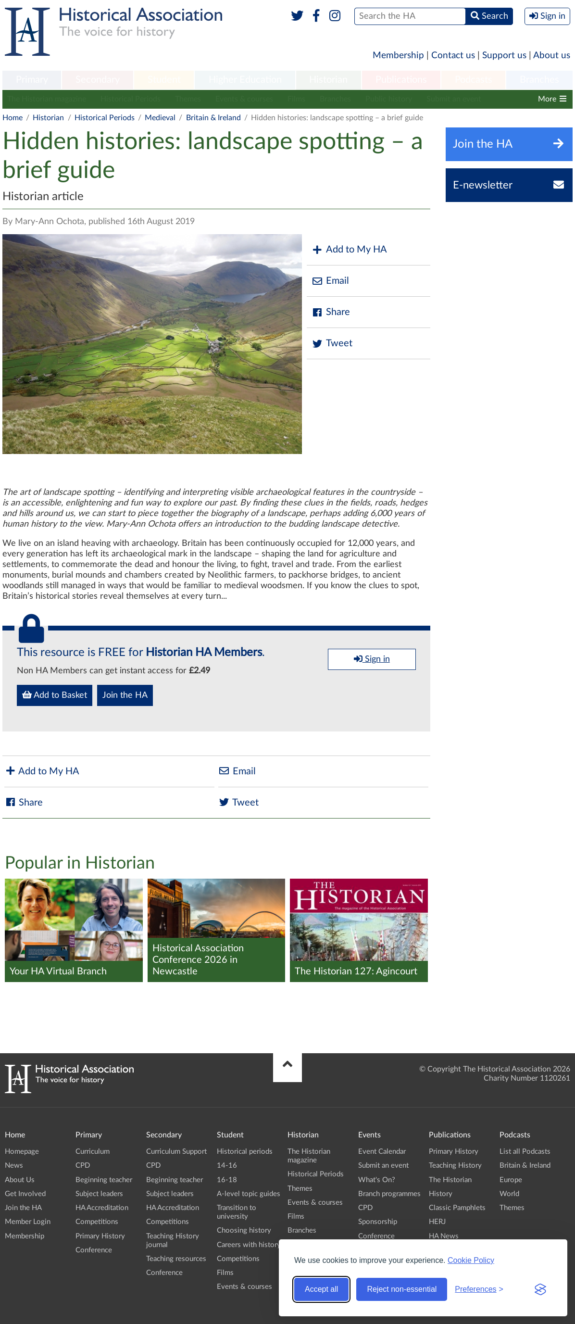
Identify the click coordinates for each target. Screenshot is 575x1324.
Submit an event (453, 99)
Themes (188, 99)
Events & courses (244, 99)
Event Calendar (382, 1151)
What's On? (376, 1180)
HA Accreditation (101, 1207)
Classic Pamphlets (457, 1207)
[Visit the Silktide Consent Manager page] (540, 1289)
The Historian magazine (46, 99)
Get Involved (25, 1194)
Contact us (453, 55)
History (440, 1194)
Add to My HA (349, 250)
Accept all (321, 1289)
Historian (328, 80)
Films (296, 99)
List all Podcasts (525, 1151)
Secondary (97, 80)
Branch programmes (389, 1194)
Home (12, 118)
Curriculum (92, 1151)
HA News (444, 1236)
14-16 (227, 1165)
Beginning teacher (103, 1180)
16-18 (227, 1180)
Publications (401, 80)
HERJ (437, 1221)
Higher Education (245, 80)
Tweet (332, 344)
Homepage (22, 1151)
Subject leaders (99, 1194)
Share (331, 312)
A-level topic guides (248, 1194)
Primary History (100, 1236)
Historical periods (245, 1151)
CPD (82, 1165)
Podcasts (473, 80)
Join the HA (125, 695)
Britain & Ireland (213, 118)
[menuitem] (32, 80)
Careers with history (249, 1244)
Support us (504, 55)
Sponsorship (377, 1221)
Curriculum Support (176, 1151)
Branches (539, 80)
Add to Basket (54, 695)
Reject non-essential (402, 1289)
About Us (20, 1180)
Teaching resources (176, 1258)
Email (330, 281)
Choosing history (244, 1230)
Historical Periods (130, 99)
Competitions (96, 1221)
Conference (93, 1250)
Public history (388, 99)
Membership (398, 55)
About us (551, 55)
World (509, 1194)
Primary (32, 80)
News (14, 1165)
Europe (511, 1180)
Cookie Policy (471, 1260)
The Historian (450, 1180)
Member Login (27, 1221)
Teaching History (455, 1165)
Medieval (160, 118)
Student (164, 80)
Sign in (372, 659)
